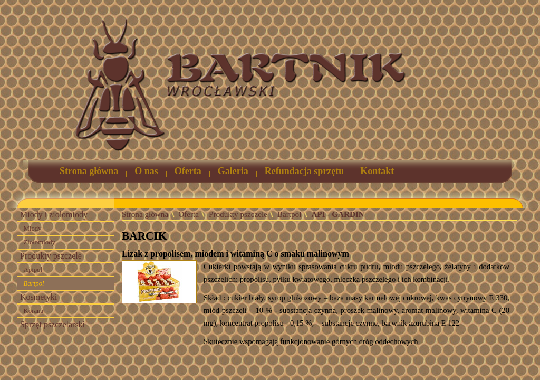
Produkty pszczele (51, 255)
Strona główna (89, 171)
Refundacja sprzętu (304, 171)
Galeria (233, 171)
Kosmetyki (38, 296)
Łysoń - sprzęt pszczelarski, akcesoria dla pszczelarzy (467, 81)
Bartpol (34, 283)
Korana (34, 311)
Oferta (188, 171)
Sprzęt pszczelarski (52, 324)
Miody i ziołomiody (54, 214)
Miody (33, 228)
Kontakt (377, 171)
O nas (146, 171)
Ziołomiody (39, 242)
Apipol (33, 269)
